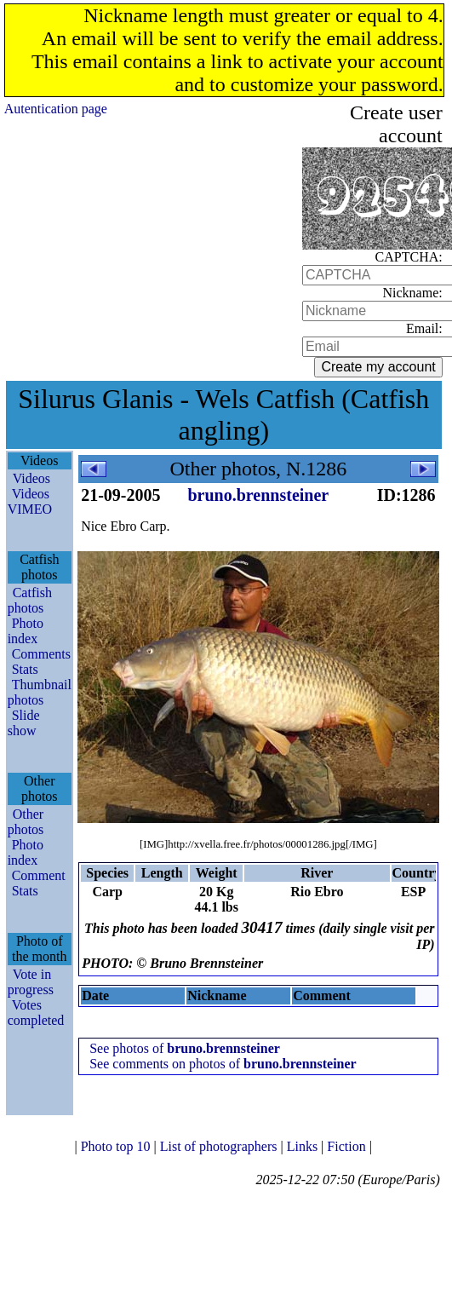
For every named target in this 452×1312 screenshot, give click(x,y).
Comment (39, 875)
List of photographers (220, 1146)
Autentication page (55, 108)
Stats (25, 669)
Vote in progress (31, 982)
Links (304, 1146)
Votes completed (36, 1012)
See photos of (184, 1048)
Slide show (24, 723)
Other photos (26, 822)
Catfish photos (30, 600)
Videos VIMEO (30, 501)
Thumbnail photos (40, 692)
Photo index (25, 631)
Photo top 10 (117, 1146)
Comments (41, 654)
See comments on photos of (222, 1063)
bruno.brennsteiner (258, 495)
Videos (31, 478)
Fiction (348, 1146)
